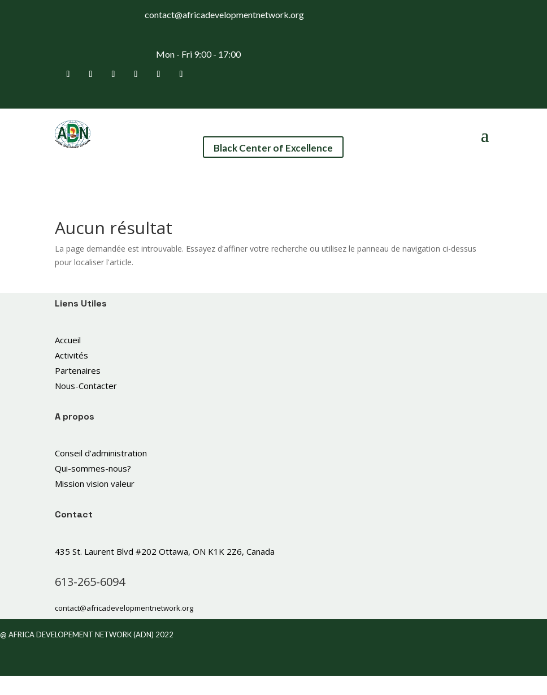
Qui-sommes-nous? (93, 468)
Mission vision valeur (94, 483)
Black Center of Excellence (273, 148)
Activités (71, 355)
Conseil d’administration (101, 453)
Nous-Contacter (86, 385)
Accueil (68, 340)
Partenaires (78, 370)
